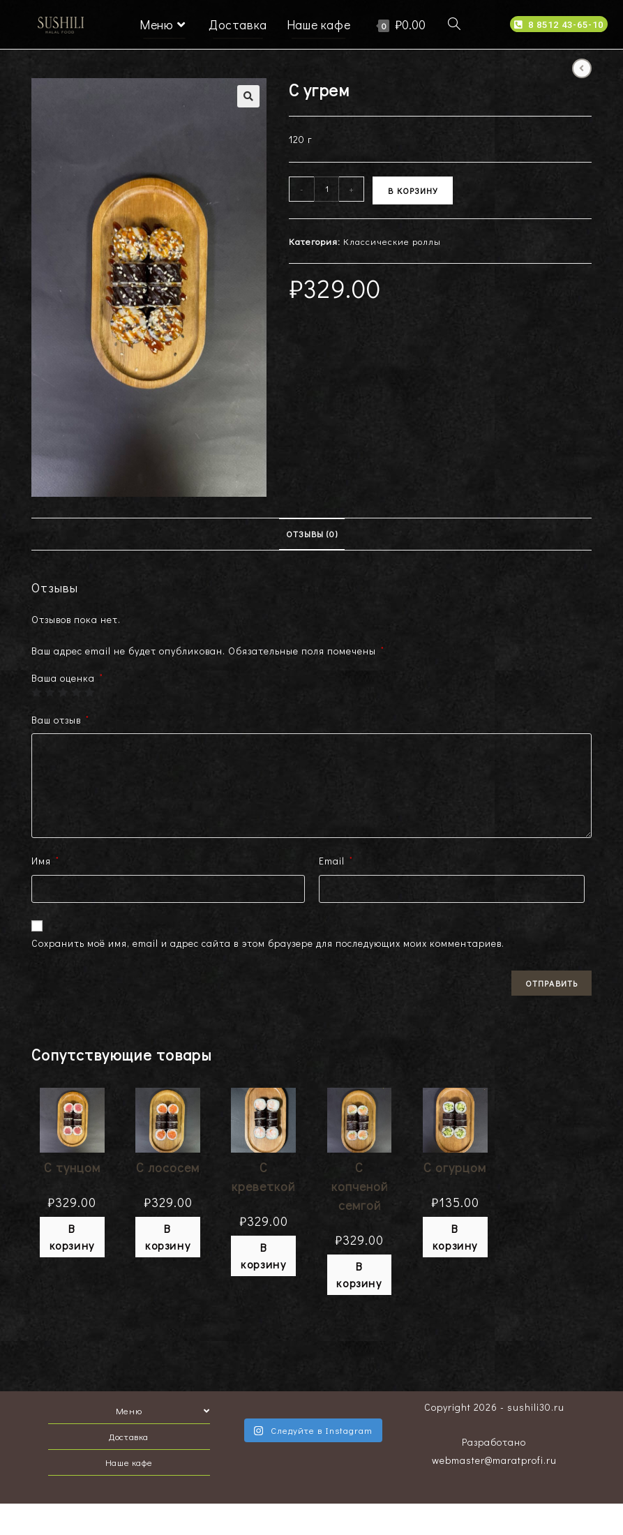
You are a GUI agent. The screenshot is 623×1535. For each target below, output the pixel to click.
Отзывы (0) (312, 533)
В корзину (412, 190)
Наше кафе (128, 1462)
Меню (163, 1410)
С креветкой (263, 1177)
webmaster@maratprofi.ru (494, 1460)
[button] (559, 24)
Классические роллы (392, 241)
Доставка (129, 1436)
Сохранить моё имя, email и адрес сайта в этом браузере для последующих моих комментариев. (267, 943)
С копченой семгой (359, 1186)
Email (336, 860)
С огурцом (454, 1167)
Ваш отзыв (60, 719)
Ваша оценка (67, 678)
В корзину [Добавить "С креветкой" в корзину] (263, 1255)
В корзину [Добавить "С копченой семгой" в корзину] (359, 1274)
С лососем (168, 1167)
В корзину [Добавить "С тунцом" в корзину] (72, 1236)
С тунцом (72, 1167)
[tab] (312, 534)
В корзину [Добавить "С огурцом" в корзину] (455, 1236)
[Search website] (454, 24)
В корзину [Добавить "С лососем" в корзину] (167, 1236)
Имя (45, 860)
